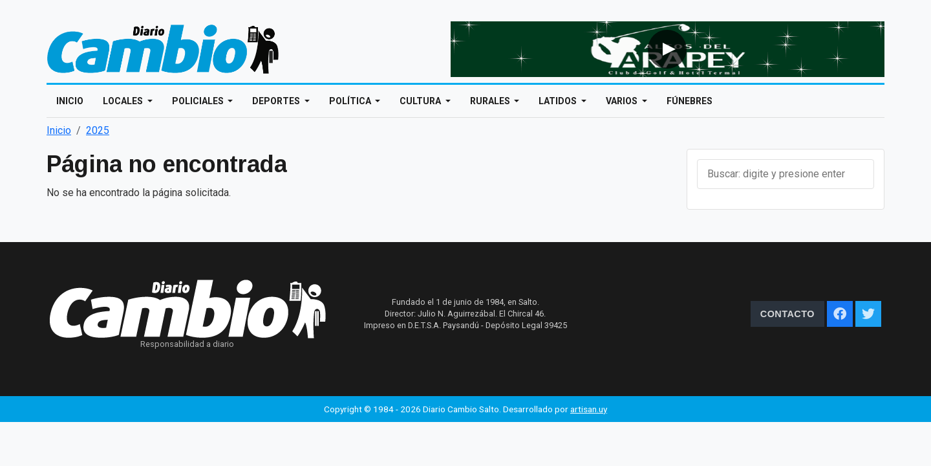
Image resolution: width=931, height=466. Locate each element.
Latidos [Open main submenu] (559, 101)
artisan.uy (588, 409)
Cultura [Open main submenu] (421, 101)
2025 (97, 130)
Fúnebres (689, 101)
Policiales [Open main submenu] (199, 101)
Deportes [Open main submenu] (277, 101)
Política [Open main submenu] (351, 101)
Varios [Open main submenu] (622, 101)
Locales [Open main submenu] (124, 101)
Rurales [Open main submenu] (491, 101)
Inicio (69, 101)
